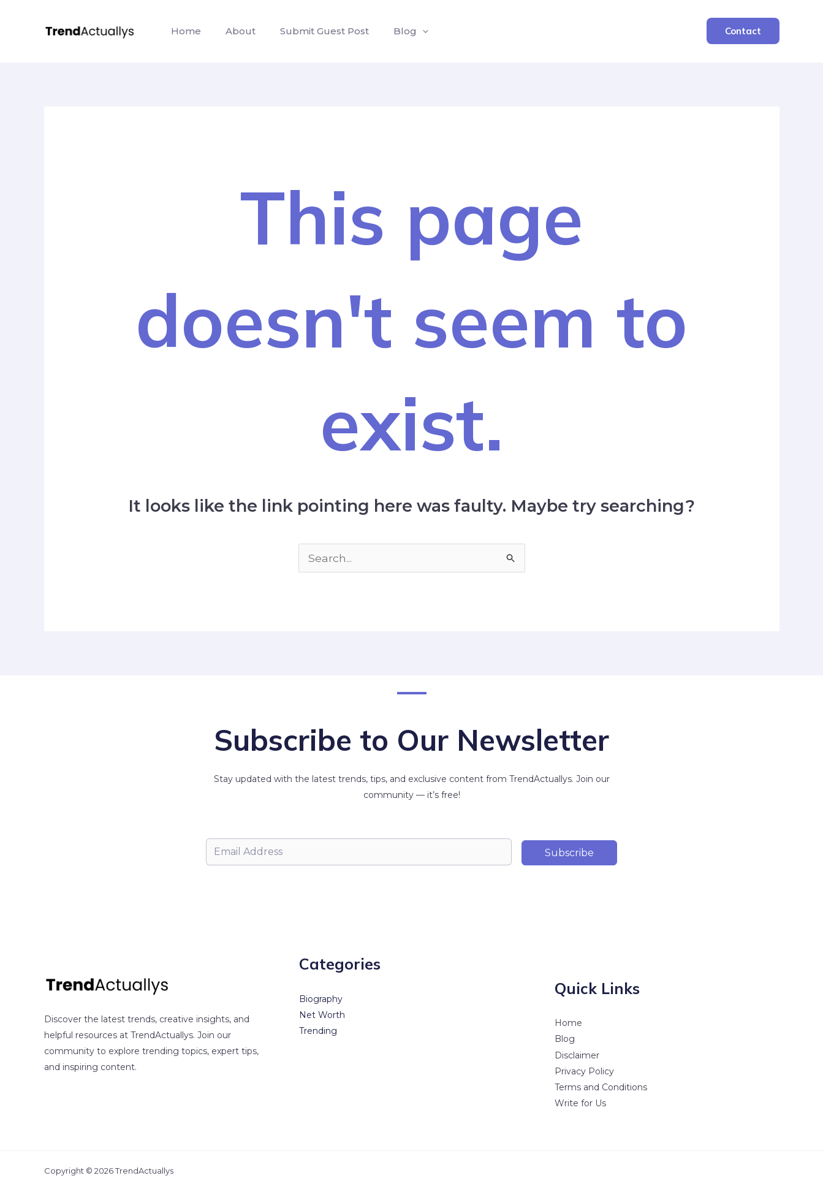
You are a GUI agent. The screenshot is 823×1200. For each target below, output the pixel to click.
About (233, 31)
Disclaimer (577, 1055)
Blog (393, 31)
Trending (318, 1031)
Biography (321, 999)
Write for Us (580, 1103)
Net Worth (322, 1015)
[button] (405, 31)
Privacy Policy (584, 1071)
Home (184, 31)
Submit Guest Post (312, 31)
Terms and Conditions (601, 1087)
